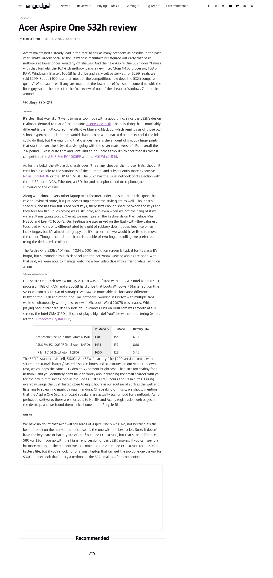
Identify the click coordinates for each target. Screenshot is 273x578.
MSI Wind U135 (105, 157)
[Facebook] (209, 6)
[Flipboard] (237, 6)
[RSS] (252, 6)
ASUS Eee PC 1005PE (64, 157)
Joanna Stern (31, 38)
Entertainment (176, 6)
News (64, 6)
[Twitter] (223, 6)
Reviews (82, 6)
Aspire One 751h (98, 124)
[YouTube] (230, 6)
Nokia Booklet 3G (36, 176)
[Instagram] (216, 6)
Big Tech (151, 6)
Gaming (131, 6)
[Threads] (244, 6)
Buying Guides (107, 6)
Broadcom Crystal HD (52, 319)
